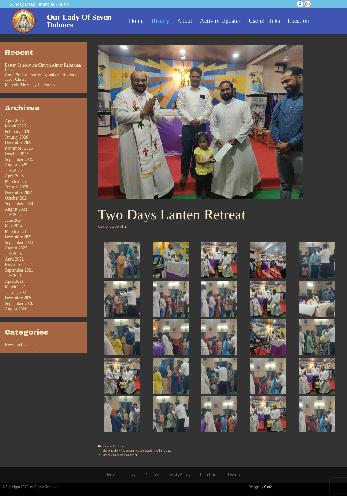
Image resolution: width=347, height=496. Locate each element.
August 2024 (16, 209)
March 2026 (15, 126)
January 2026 (16, 137)
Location (235, 475)
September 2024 (19, 203)
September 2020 (19, 303)
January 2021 (16, 292)
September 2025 (19, 159)
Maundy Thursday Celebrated (31, 84)
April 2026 (14, 120)
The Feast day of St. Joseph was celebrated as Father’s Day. (136, 450)
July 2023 (13, 253)
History (130, 475)
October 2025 (16, 153)
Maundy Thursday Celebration (120, 454)
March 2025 (15, 181)
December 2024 (18, 192)
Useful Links (209, 475)
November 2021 (19, 264)
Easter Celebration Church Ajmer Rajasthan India (43, 67)
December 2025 (18, 142)
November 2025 (19, 148)
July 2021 (13, 275)
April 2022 (14, 259)
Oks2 (268, 487)
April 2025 (14, 176)
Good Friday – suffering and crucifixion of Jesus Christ (42, 77)
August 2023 (16, 248)
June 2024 (14, 220)
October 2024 (16, 198)
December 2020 (18, 297)
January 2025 (16, 187)
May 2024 (14, 225)
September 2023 (19, 242)
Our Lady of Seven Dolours (79, 21)
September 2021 (19, 270)
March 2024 (15, 231)
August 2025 (16, 164)
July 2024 (13, 214)
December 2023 (18, 237)
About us (152, 475)
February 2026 (17, 131)
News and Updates (113, 446)
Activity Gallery (180, 475)
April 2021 (14, 281)
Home (110, 475)
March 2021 (15, 286)
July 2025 (13, 170)
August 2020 (16, 309)
